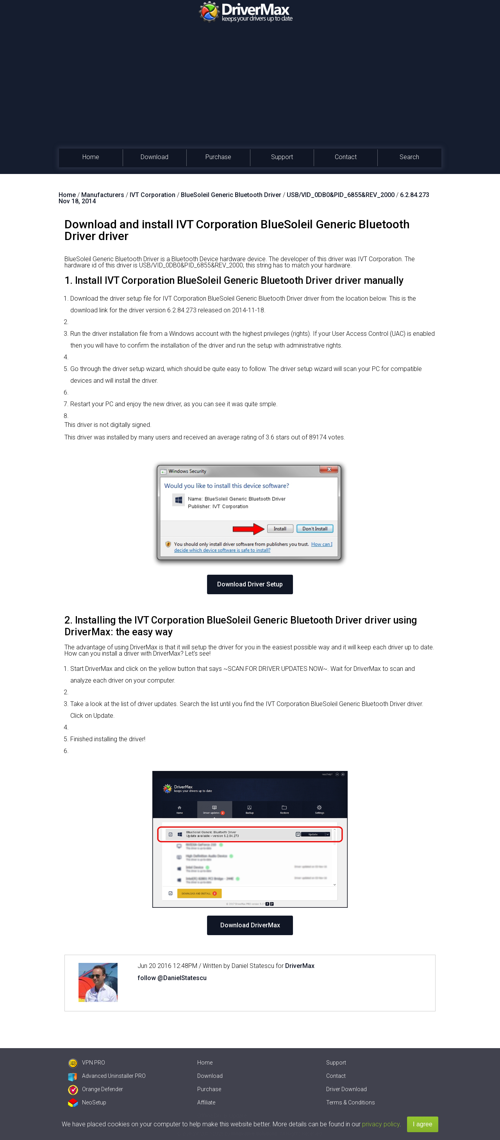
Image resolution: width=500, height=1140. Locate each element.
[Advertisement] (250, 90)
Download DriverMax (250, 925)
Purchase (218, 157)
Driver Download (346, 1089)
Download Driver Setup (250, 584)
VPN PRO (86, 1062)
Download (154, 157)
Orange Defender (95, 1089)
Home (90, 157)
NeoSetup (87, 1102)
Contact (346, 157)
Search (409, 157)
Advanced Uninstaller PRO (107, 1076)
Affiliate (206, 1102)
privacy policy (381, 1124)
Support (282, 157)
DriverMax (299, 966)
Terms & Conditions (350, 1102)
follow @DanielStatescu (172, 978)
